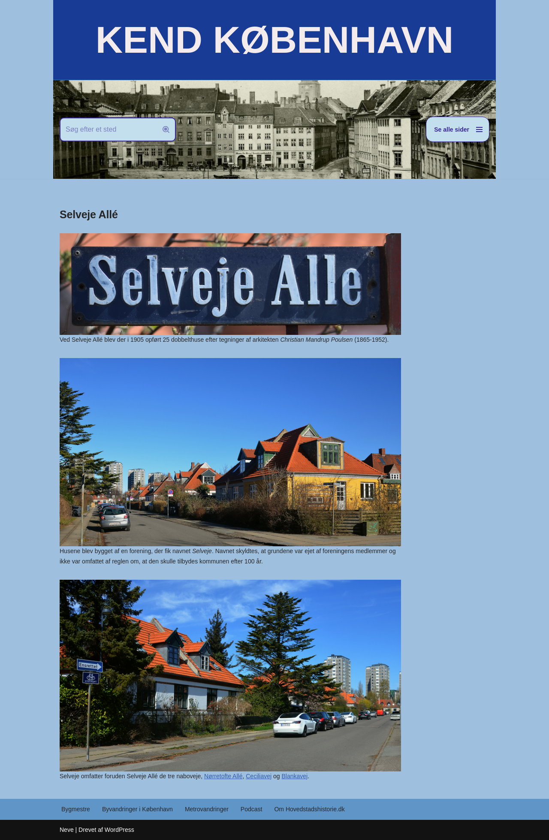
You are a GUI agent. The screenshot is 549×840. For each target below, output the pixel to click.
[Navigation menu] (457, 129)
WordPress (119, 829)
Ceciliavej (258, 776)
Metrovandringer (207, 809)
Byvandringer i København (137, 809)
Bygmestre (75, 809)
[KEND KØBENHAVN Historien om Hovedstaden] (274, 40)
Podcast (251, 809)
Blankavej (295, 776)
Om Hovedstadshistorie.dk (309, 809)
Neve (67, 829)
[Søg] (108, 129)
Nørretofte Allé (223, 776)
